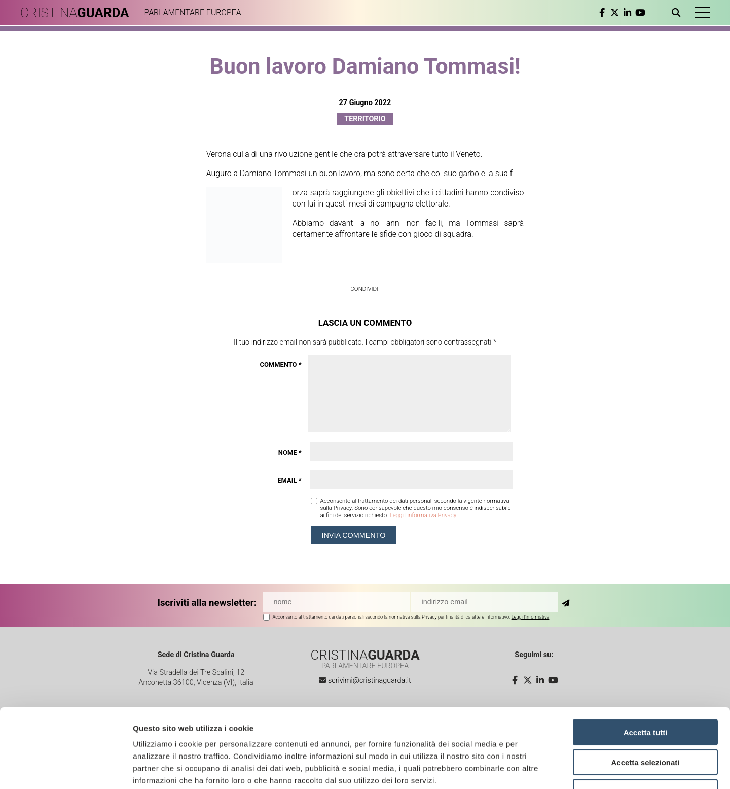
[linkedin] (627, 12)
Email (289, 480)
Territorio (364, 119)
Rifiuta (646, 724)
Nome (290, 452)
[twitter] (614, 12)
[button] (702, 12)
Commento (280, 364)
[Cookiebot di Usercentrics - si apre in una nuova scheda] (65, 769)
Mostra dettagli (533, 769)
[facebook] (602, 12)
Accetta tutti (646, 664)
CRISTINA (74, 12)
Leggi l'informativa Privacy (423, 515)
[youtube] (640, 12)
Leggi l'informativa (531, 617)
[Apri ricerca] (678, 12)
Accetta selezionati (645, 694)
